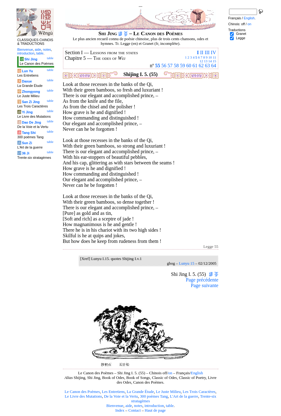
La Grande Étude (140, 392)
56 (164, 65)
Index (119, 410)
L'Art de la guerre (184, 396)
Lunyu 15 (186, 263)
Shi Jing (30, 59)
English (197, 373)
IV (213, 52)
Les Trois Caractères (199, 392)
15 (214, 61)
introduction (154, 406)
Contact (134, 410)
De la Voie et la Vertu (121, 396)
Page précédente (202, 279)
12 (201, 61)
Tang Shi (28, 133)
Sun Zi (27, 143)
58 (176, 65)
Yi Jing (27, 112)
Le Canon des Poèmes (82, 392)
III (207, 52)
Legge (240, 38)
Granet (241, 33)
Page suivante (204, 285)
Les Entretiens (113, 392)
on (170, 373)
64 (213, 65)
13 (205, 61)
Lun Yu (27, 71)
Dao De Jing (31, 122)
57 (170, 65)
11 (214, 57)
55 (157, 65)
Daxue (27, 81)
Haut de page (155, 410)
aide (128, 406)
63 (207, 65)
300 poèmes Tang (154, 396)
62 (201, 65)
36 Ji (25, 153)
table (170, 406)
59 (182, 65)
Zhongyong (31, 91)
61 (195, 65)
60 (188, 65)
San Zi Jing (31, 102)
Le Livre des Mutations (83, 396)
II (202, 52)
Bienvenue (115, 406)
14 (210, 61)
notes (138, 406)
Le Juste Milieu (168, 392)
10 (210, 57)
